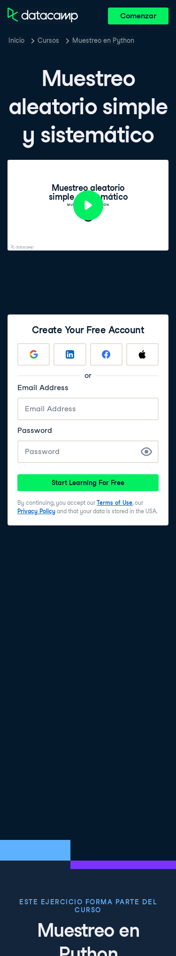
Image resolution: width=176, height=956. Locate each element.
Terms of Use (114, 502)
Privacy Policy (36, 511)
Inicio (16, 40)
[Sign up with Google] (33, 354)
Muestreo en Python (103, 40)
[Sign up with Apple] (142, 354)
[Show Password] (146, 451)
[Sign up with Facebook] (106, 354)
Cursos (48, 40)
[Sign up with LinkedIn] (70, 354)
